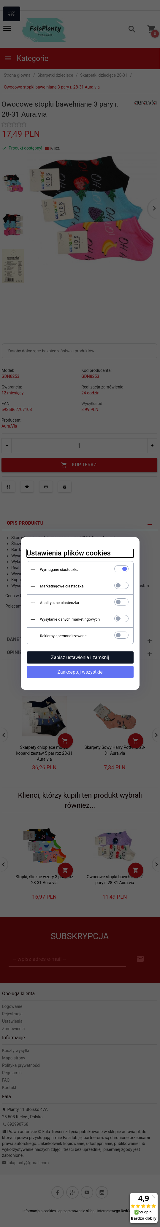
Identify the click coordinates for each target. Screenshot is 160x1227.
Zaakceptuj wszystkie (79, 672)
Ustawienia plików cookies (69, 553)
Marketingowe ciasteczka (62, 586)
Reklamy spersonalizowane (63, 636)
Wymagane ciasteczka (59, 569)
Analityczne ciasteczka (59, 602)
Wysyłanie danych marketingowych (70, 619)
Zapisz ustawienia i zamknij (80, 657)
